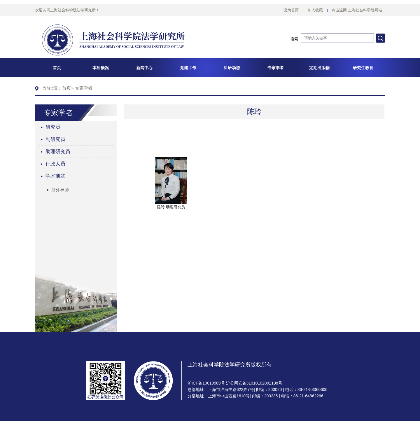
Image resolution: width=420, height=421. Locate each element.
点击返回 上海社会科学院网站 (357, 10)
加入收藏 (315, 10)
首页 (66, 87)
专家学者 (83, 87)
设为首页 (291, 10)
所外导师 (58, 189)
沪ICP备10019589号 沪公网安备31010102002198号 (235, 383)
